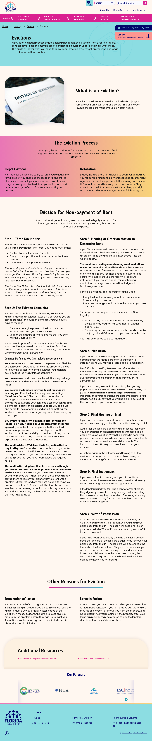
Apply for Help (140, 10)
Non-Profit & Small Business (130, 18)
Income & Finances (79, 18)
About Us (104, 10)
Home (5, 26)
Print (135, 28)
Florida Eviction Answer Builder (94, 658)
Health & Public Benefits (52, 18)
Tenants (30, 26)
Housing (6, 17)
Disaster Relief (104, 18)
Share (145, 28)
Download (125, 28)
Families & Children (23, 18)
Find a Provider (120, 10)
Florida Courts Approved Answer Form (38, 658)
